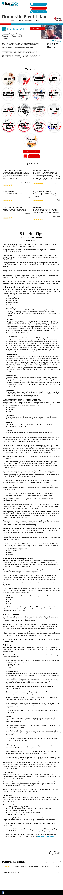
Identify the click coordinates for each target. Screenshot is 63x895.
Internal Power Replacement (54, 94)
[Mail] (31, 8)
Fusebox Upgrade (39, 110)
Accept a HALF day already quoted (24, 125)
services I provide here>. (45, 836)
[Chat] (32, 4)
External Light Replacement (24, 94)
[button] (34, 156)
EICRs (24, 79)
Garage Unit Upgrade (54, 110)
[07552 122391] (38, 4)
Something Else (31, 140)
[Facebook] (3, 892)
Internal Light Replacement (8, 94)
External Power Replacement (39, 94)
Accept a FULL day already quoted (8, 125)
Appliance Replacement (39, 79)
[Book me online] (37, 28)
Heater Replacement (54, 79)
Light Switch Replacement (8, 110)
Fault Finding (8, 79)
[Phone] (32, 12)
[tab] (7, 866)
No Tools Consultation (54, 125)
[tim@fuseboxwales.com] (38, 8)
